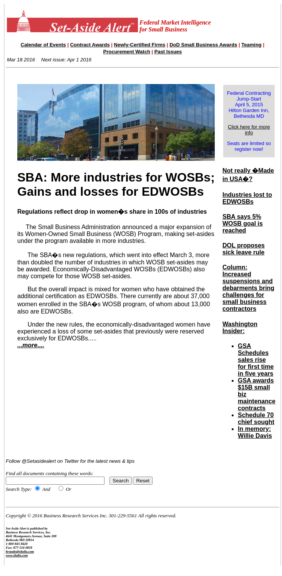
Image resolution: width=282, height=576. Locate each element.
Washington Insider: (239, 327)
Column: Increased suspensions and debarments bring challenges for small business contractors (248, 288)
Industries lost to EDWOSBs (247, 198)
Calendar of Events (43, 45)
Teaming (251, 45)
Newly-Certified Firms (140, 45)
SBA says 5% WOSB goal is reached (242, 223)
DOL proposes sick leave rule (243, 249)
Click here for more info (249, 129)
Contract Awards (89, 45)
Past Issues (168, 51)
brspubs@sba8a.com (20, 551)
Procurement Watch (126, 51)
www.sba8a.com (17, 555)
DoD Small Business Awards (203, 45)
